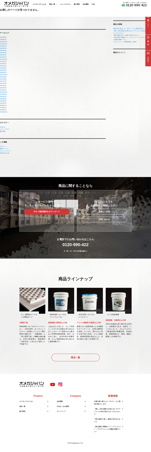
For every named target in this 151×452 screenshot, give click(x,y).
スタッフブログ (5, 129)
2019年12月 (3, 112)
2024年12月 (3, 41)
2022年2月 (3, 70)
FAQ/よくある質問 (63, 411)
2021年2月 (3, 88)
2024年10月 (3, 44)
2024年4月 (3, 48)
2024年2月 (3, 52)
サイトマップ (61, 416)
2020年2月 (3, 107)
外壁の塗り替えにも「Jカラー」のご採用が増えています (130, 28)
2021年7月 (3, 81)
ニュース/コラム (65, 4)
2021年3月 (3, 85)
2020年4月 (3, 103)
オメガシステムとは (39, 4)
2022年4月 (3, 66)
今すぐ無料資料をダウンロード (47, 217)
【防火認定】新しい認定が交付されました (126, 35)
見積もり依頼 (104, 217)
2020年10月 (3, 92)
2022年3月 (3, 68)
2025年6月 (3, 37)
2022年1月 (3, 72)
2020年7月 (3, 96)
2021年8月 (3, 79)
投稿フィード (4, 148)
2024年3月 (3, 50)
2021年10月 (3, 74)
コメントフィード (5, 151)
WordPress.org (4, 153)
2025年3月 (3, 39)
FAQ (93, 4)
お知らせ (2, 127)
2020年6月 (3, 99)
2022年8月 (3, 63)
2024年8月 (3, 46)
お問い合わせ (104, 224)
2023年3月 (3, 57)
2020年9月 (3, 94)
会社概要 (86, 4)
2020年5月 (3, 101)
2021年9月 (3, 77)
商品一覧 (75, 362)
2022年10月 (3, 59)
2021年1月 (3, 90)
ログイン (2, 146)
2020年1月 (3, 110)
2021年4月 (3, 83)
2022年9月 (3, 61)
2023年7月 (3, 55)
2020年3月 (3, 105)
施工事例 (77, 4)
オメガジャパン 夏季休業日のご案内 (124, 42)
